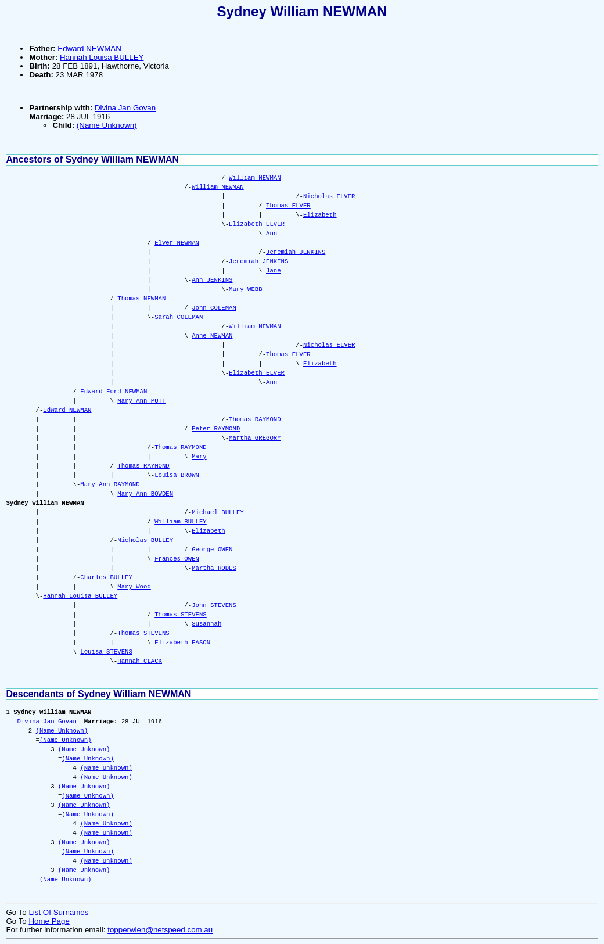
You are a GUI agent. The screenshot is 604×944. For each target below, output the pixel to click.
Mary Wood (134, 587)
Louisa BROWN (176, 475)
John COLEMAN (214, 308)
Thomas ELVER (288, 206)
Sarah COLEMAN (178, 317)
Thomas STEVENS (180, 615)
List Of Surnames (58, 912)
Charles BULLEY (106, 577)
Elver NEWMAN (176, 243)
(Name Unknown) (107, 125)
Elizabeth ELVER (257, 224)
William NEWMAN (255, 178)
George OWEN (212, 549)
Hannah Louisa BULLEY (102, 57)
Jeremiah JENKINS (295, 252)
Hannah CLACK (139, 661)
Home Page (48, 921)
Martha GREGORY (255, 438)
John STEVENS (214, 605)
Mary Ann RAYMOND (109, 484)
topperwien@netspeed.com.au (160, 929)
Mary (199, 457)
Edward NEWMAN (89, 48)
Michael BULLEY (218, 512)
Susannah (206, 624)
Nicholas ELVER (329, 196)
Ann (271, 233)
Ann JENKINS (212, 280)
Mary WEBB (246, 289)
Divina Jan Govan (125, 107)
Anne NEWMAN (212, 336)
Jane (273, 271)
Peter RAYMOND (216, 429)
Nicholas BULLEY (145, 540)
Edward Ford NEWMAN (113, 391)
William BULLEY (180, 522)
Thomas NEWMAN (141, 299)
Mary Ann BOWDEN (145, 494)
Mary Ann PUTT (141, 401)
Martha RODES (214, 568)
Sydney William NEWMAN (302, 11)
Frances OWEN (176, 559)
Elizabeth (320, 215)
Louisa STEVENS (106, 652)
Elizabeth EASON (182, 642)
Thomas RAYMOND (255, 419)
